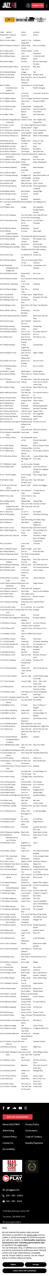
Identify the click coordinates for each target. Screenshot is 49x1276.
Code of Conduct (33, 1136)
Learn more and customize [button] (24, 1271)
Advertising (8, 1130)
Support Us (37, 5)
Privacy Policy (32, 1124)
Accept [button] (36, 1264)
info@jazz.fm (12, 1190)
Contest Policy (10, 1136)
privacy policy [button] (32, 1235)
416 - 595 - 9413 (14, 1201)
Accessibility (9, 1149)
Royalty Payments (34, 1143)
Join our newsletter (17, 1116)
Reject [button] (13, 1264)
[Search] (28, 5)
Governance (31, 1130)
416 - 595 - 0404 (14, 1195)
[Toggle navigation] (46, 5)
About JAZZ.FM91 (11, 1124)
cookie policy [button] (22, 1245)
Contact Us (8, 1143)
